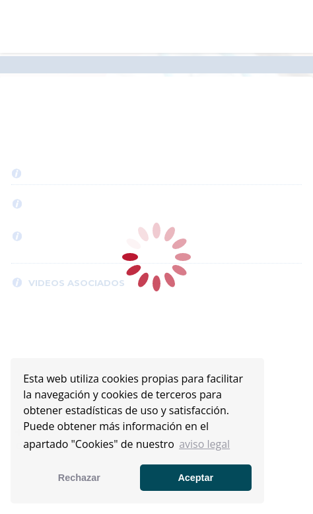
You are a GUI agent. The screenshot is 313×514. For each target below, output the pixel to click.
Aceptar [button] (195, 477)
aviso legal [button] (204, 444)
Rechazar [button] (79, 477)
